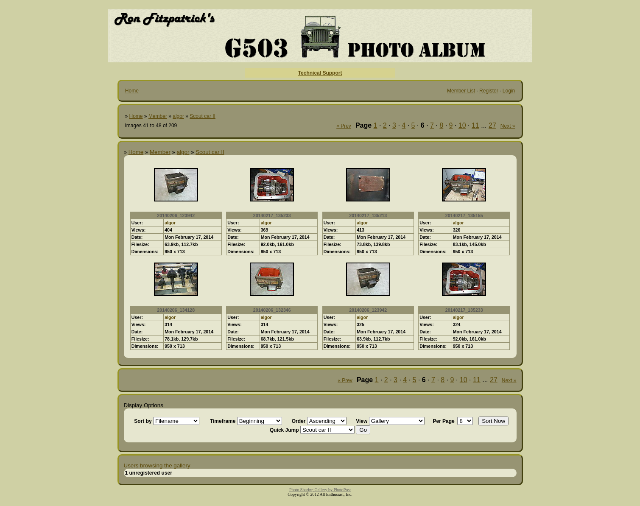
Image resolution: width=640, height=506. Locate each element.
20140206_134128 (176, 310)
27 (492, 125)
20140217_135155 (464, 215)
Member (157, 116)
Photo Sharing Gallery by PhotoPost (320, 489)
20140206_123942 (176, 215)
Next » (507, 126)
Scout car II (202, 116)
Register (488, 91)
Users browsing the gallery (157, 465)
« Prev (343, 126)
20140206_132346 (272, 310)
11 (475, 125)
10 (462, 125)
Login (509, 91)
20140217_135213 (368, 215)
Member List (461, 91)
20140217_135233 (272, 215)
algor (178, 116)
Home (132, 91)
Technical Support (320, 73)
